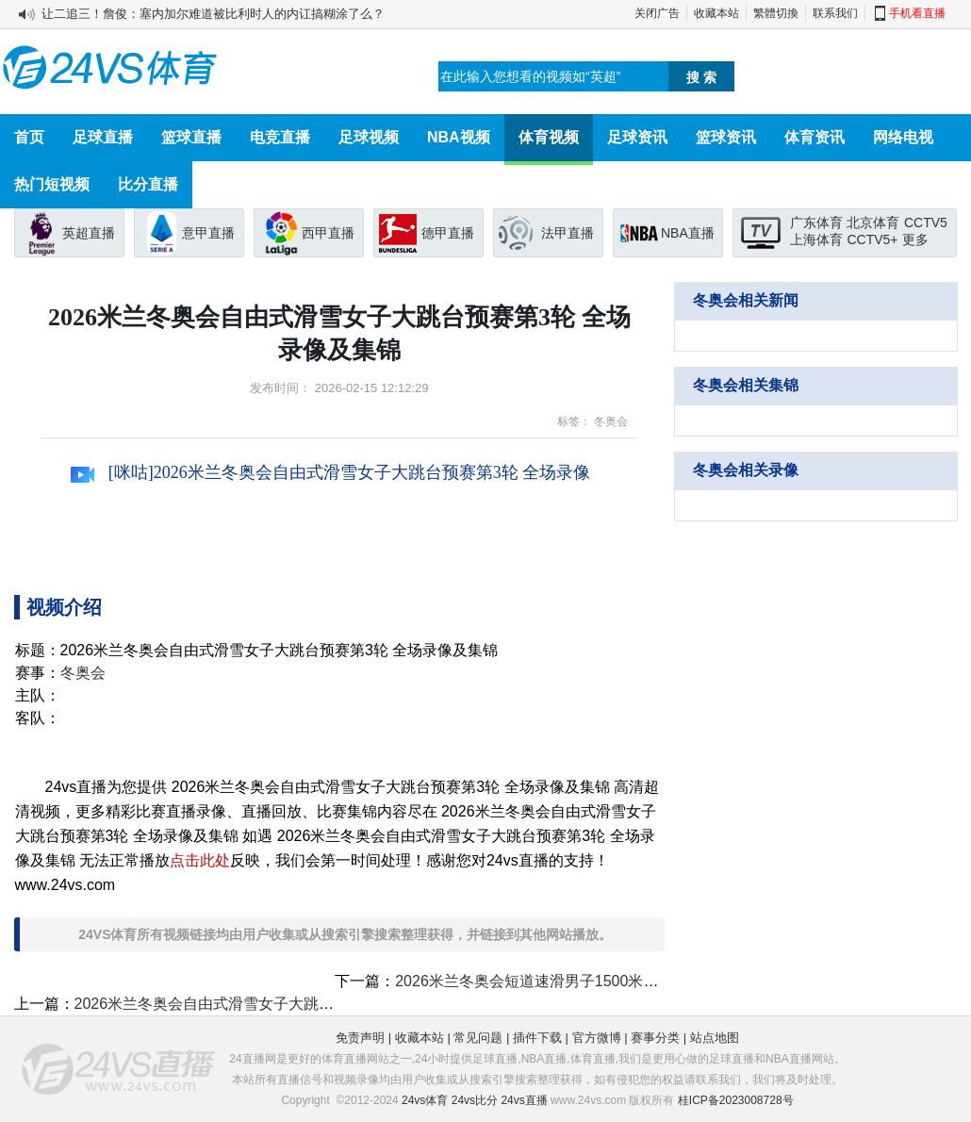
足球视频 (368, 137)
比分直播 (148, 184)
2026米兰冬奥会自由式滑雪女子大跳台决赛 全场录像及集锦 (274, 1004)
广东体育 (816, 222)
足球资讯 (637, 137)
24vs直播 (524, 1100)
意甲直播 (208, 232)
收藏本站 (716, 13)
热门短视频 (52, 184)
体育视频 (548, 137)
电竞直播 (280, 137)
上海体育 (816, 239)
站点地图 (714, 1038)
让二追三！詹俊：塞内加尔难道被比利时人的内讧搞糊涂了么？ (213, 14)
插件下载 (537, 1038)
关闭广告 (657, 13)
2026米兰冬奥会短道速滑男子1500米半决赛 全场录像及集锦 (596, 981)
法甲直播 (567, 232)
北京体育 (873, 222)
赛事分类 (655, 1038)
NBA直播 (688, 232)
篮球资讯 (726, 137)
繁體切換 (775, 13)
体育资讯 (814, 137)
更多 (915, 239)
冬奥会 (611, 421)
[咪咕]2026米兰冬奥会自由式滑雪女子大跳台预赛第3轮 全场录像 (330, 472)
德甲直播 (447, 232)
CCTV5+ (872, 239)
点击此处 (200, 860)
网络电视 (903, 137)
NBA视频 (458, 137)
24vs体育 (425, 1100)
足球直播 (103, 137)
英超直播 (88, 232)
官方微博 (596, 1038)
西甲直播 (328, 232)
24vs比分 (475, 1100)
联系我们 (835, 13)
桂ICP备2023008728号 (736, 1100)
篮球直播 (191, 137)
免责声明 (360, 1038)
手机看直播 (917, 13)
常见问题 (477, 1038)
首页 (29, 137)
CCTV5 (925, 222)
